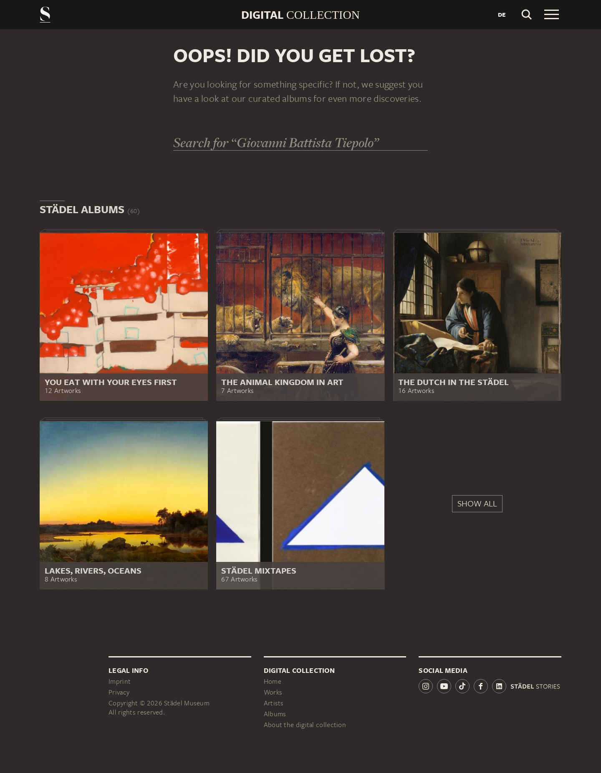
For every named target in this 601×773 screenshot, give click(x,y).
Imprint (120, 681)
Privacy (119, 692)
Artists (274, 703)
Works (273, 692)
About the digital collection (305, 724)
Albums (275, 714)
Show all (477, 503)
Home (272, 681)
